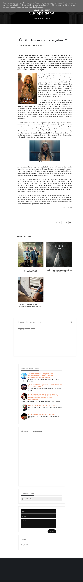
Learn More (38, 10)
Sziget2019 (24, 545)
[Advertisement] (15, 570)
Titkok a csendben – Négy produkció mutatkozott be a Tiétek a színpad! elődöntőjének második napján (41, 375)
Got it (47, 10)
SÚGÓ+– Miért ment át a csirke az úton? (42, 405)
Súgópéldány (41, 13)
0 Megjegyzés (39, 45)
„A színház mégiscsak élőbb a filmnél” (42, 414)
